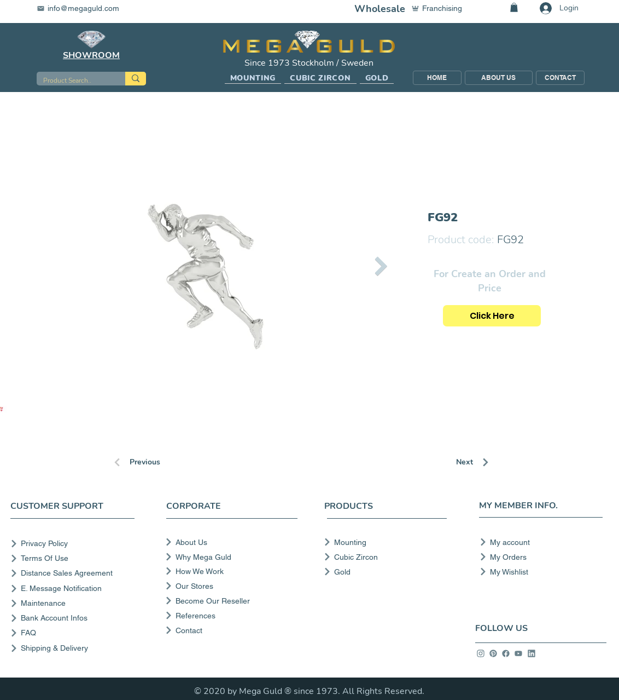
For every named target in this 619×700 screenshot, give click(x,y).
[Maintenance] (74, 603)
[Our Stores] (230, 586)
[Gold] (382, 571)
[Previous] (151, 462)
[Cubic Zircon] (382, 557)
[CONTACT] (560, 78)
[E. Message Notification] (74, 588)
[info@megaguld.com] (85, 8)
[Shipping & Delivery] (74, 648)
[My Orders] (538, 557)
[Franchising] (441, 8)
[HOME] (437, 78)
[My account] (538, 542)
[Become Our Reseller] (230, 600)
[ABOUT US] (499, 78)
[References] (230, 615)
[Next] (495, 462)
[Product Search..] (72, 81)
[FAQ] (74, 633)
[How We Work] (230, 571)
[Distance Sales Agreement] (74, 573)
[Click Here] (492, 315)
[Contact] (230, 630)
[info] (480, 653)
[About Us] (230, 542)
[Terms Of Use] (74, 558)
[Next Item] (381, 266)
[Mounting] (382, 542)
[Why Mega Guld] (230, 557)
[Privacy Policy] (74, 543)
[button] (253, 78)
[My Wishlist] (538, 571)
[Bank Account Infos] (74, 618)
